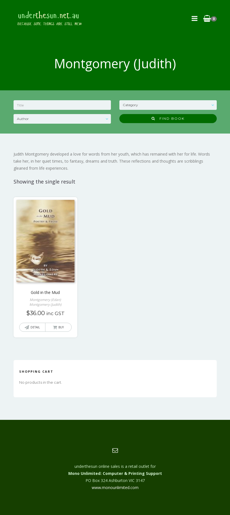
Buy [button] (61, 327)
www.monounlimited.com (115, 487)
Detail (35, 327)
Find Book (168, 118)
